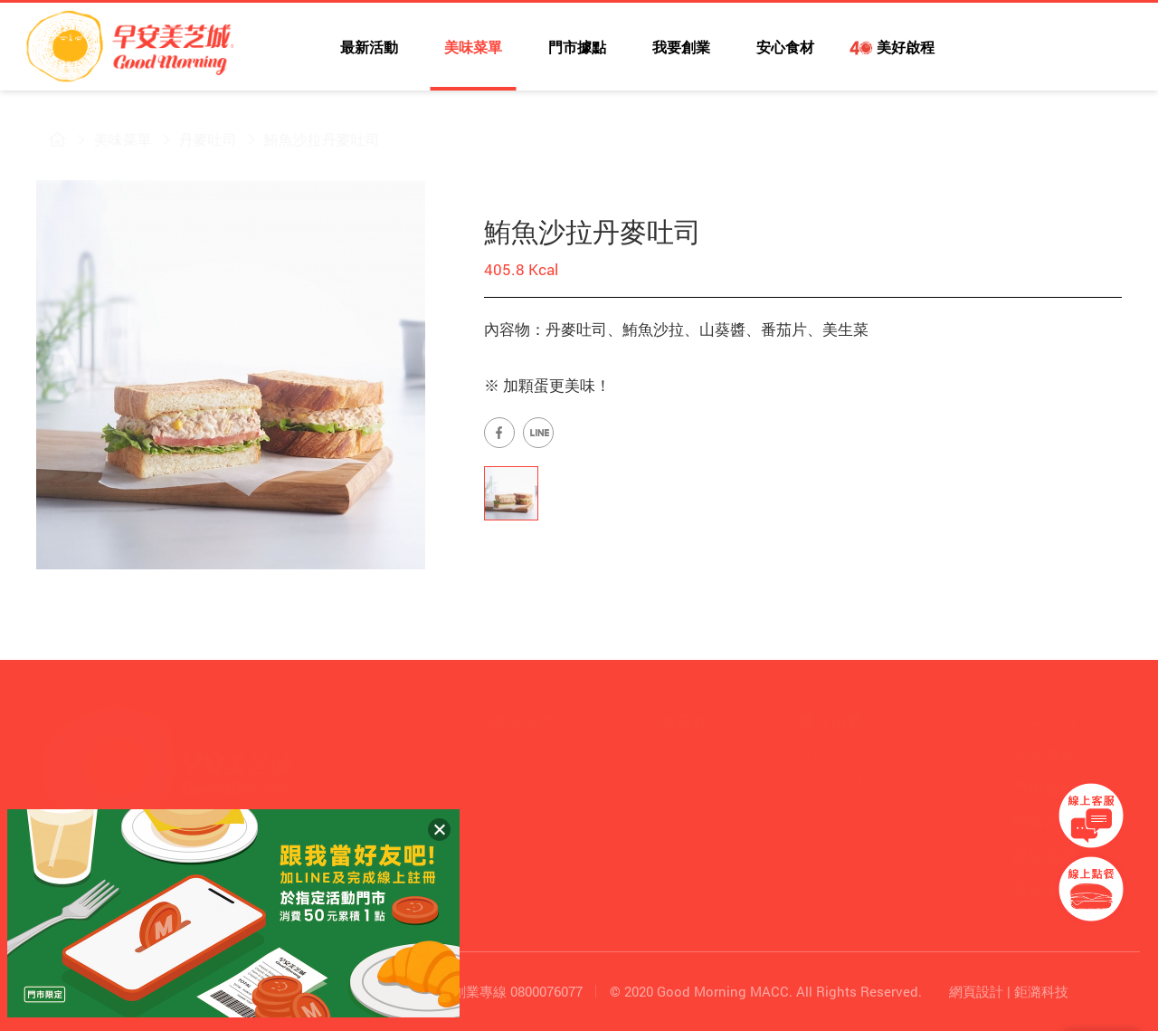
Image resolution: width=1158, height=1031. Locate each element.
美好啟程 (904, 46)
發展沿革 (517, 753)
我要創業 (681, 46)
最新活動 (369, 46)
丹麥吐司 (195, 138)
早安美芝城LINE (1045, 50)
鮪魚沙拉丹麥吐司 (309, 138)
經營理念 (517, 782)
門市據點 (577, 46)
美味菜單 (473, 46)
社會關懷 (672, 811)
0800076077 (546, 991)
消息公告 (1044, 721)
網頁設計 (976, 991)
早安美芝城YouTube (1005, 50)
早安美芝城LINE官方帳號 (538, 432)
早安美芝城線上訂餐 (1091, 888)
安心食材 (785, 46)
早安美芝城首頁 (45, 139)
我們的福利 (834, 782)
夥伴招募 (827, 753)
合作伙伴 (672, 782)
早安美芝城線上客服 (1091, 815)
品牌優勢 (517, 811)
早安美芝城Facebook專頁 (499, 432)
